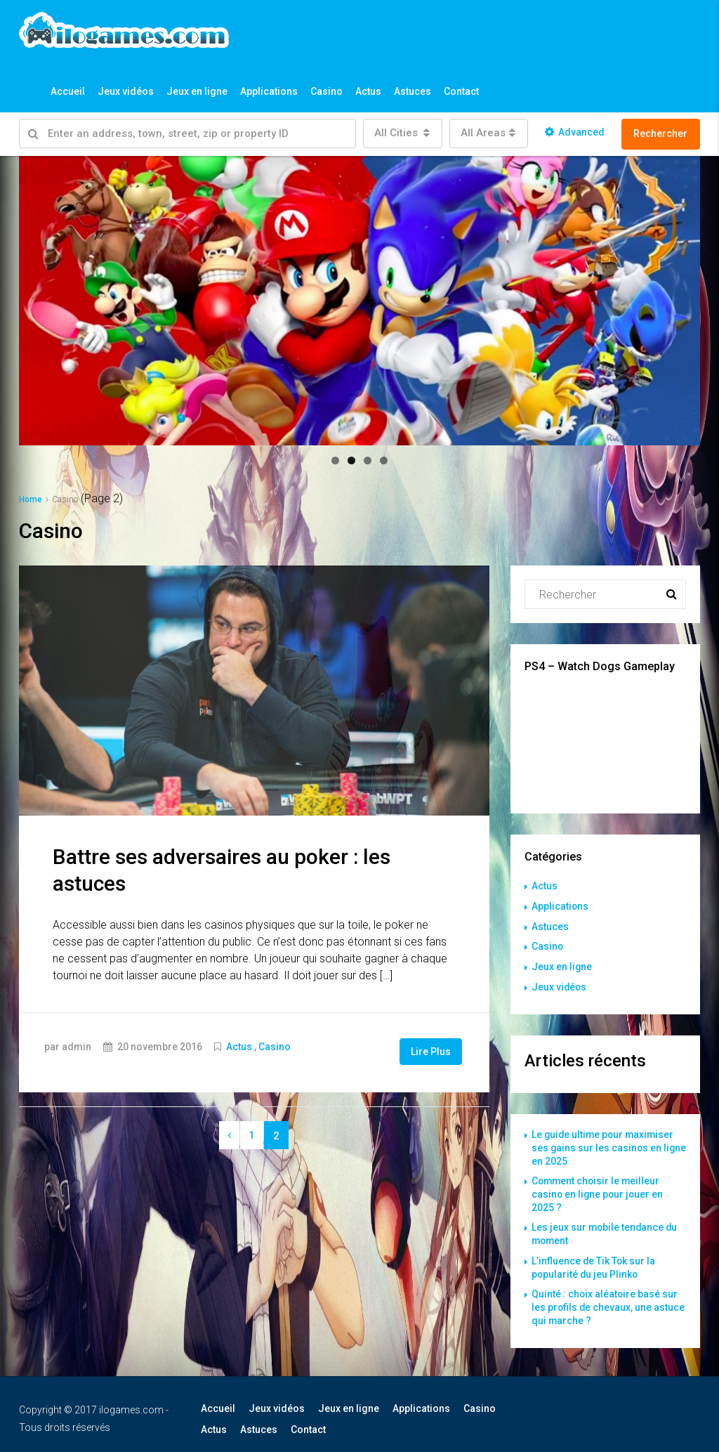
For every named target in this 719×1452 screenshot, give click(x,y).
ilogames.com (131, 1400)
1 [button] (335, 460)
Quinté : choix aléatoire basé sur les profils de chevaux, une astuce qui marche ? (609, 1299)
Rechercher (660, 133)
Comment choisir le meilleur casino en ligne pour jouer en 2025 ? (599, 1189)
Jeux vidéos (126, 91)
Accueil (68, 91)
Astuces (412, 91)
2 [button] (351, 460)
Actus (368, 91)
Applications (269, 91)
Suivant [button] (682, 297)
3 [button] (367, 460)
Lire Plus (431, 1051)
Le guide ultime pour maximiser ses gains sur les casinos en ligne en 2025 (605, 1144)
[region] (359, 300)
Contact (461, 91)
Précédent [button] (36, 297)
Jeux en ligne (196, 91)
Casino (326, 91)
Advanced (575, 132)
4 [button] (384, 460)
